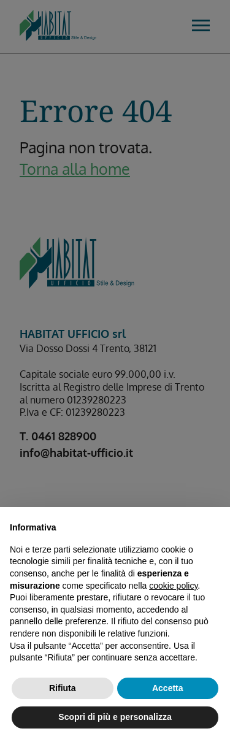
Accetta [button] (167, 688)
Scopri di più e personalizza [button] (114, 717)
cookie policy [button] (173, 586)
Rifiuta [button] (62, 688)
